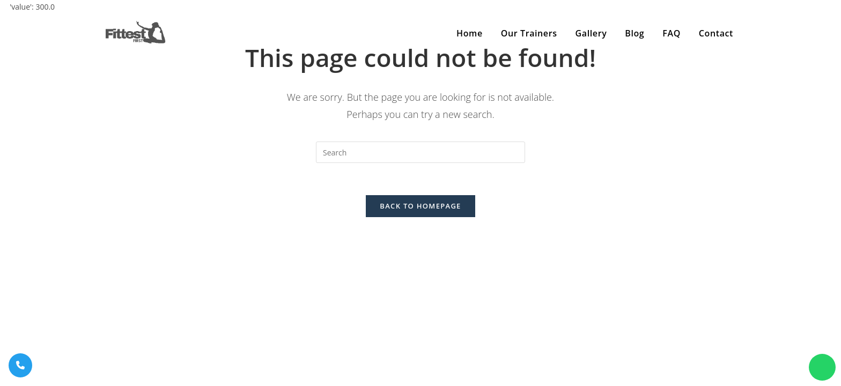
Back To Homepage (420, 206)
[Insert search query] (420, 152)
